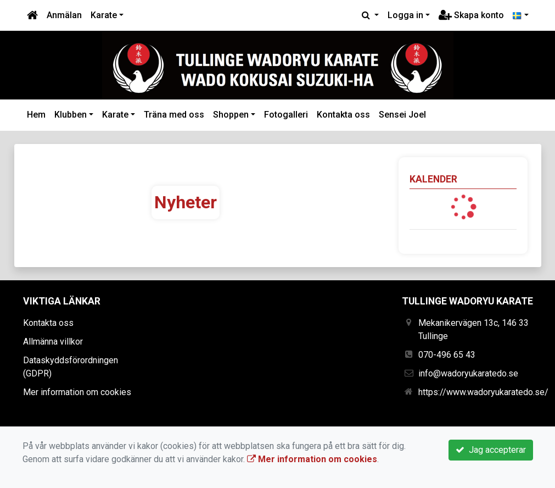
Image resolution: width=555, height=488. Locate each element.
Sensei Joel (402, 114)
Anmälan (64, 15)
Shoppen (231, 114)
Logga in (405, 15)
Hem (36, 114)
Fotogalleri (286, 114)
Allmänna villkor (53, 341)
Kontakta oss (343, 114)
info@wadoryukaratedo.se (468, 373)
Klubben (70, 114)
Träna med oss (174, 114)
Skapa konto (471, 15)
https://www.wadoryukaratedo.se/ (483, 392)
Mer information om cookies (77, 392)
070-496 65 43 (446, 355)
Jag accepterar (491, 450)
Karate (104, 15)
